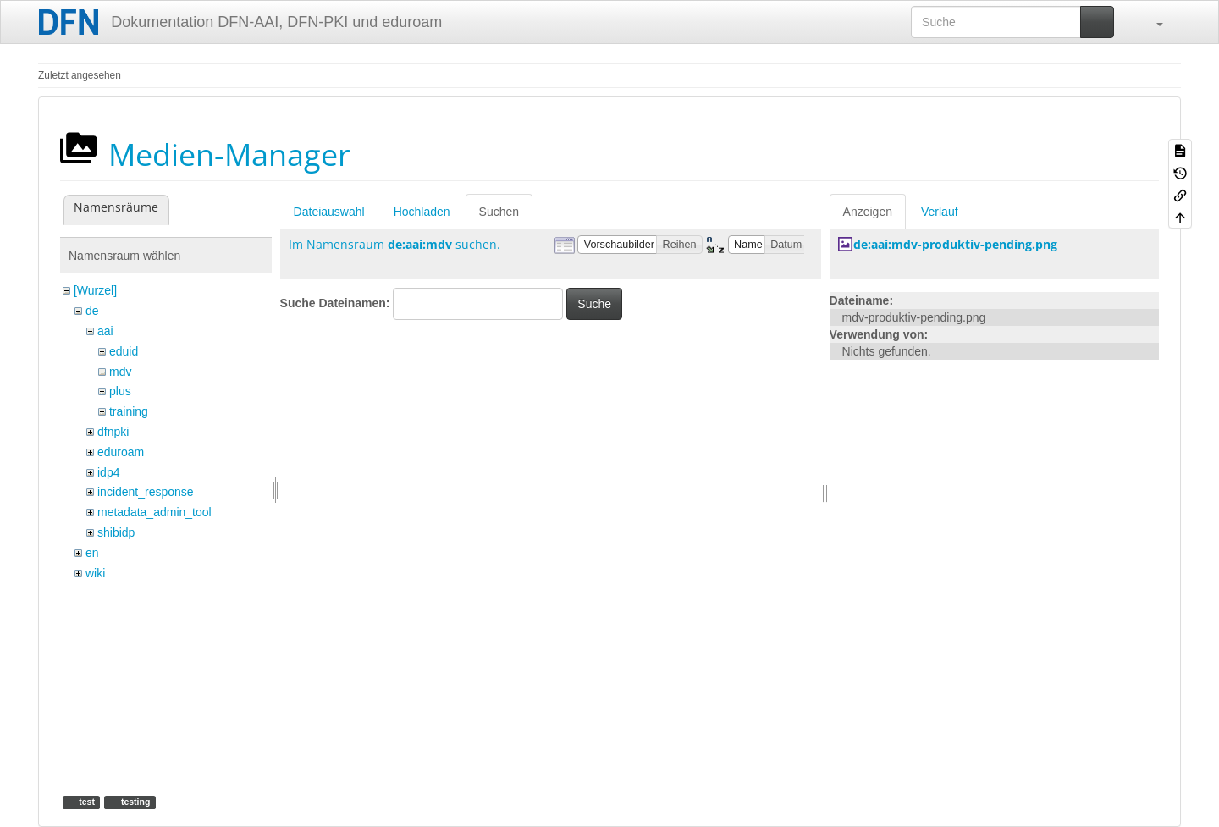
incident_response (145, 492)
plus (120, 391)
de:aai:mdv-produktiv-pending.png (955, 244)
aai (105, 331)
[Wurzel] (95, 290)
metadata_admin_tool (154, 512)
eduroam (120, 452)
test (85, 802)
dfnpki (113, 431)
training (128, 411)
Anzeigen (867, 211)
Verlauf (939, 211)
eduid (123, 351)
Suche (594, 304)
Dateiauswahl (329, 211)
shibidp (116, 532)
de (92, 310)
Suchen (499, 211)
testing (134, 802)
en (92, 553)
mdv (120, 371)
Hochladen (422, 211)
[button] (1151, 22)
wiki (95, 573)
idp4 (108, 472)
